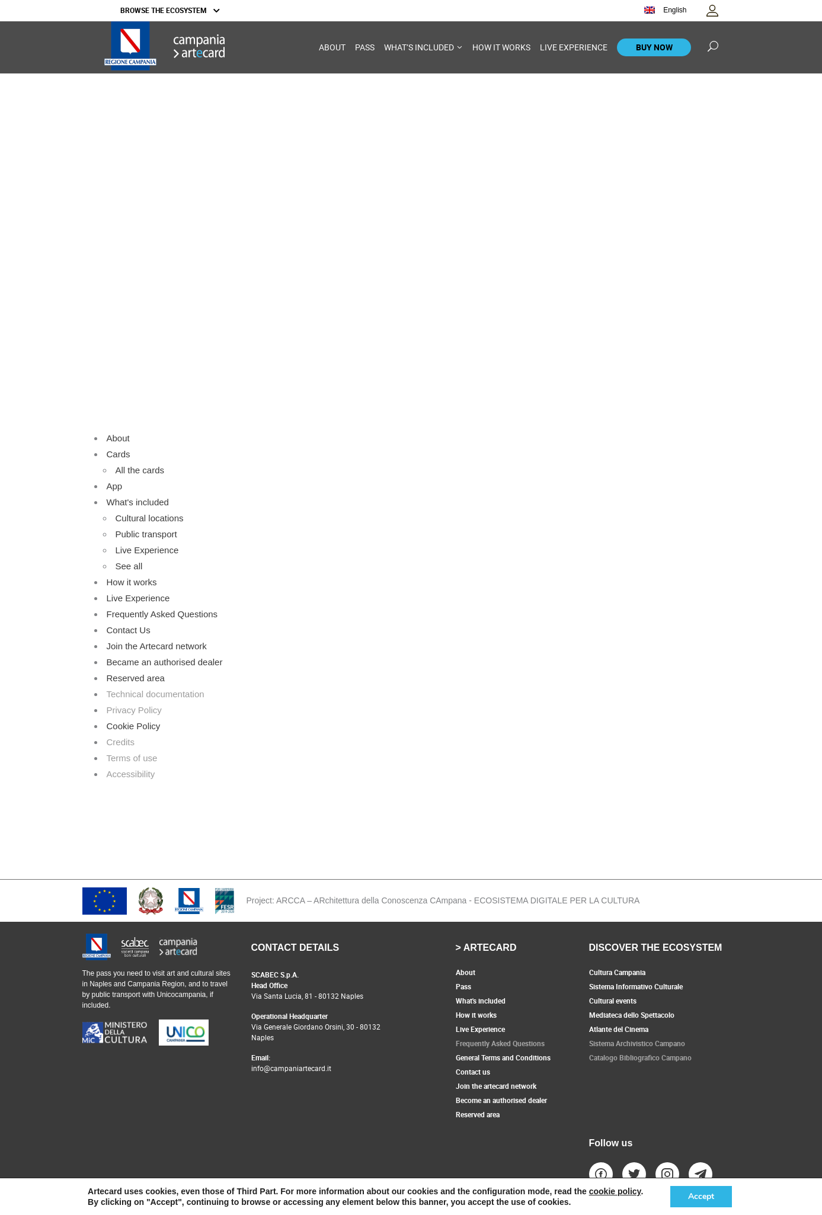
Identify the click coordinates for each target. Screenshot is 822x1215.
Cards (118, 454)
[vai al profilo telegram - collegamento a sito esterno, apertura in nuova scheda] (700, 1174)
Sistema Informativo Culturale (636, 986)
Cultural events (613, 1000)
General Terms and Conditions (503, 1057)
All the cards (140, 470)
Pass (463, 986)
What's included (138, 502)
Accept (701, 1196)
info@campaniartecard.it (291, 1068)
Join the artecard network (496, 1086)
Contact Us (129, 630)
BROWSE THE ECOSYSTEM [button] (170, 10)
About (118, 438)
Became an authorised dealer (165, 662)
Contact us (473, 1071)
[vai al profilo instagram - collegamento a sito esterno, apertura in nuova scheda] (667, 1174)
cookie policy (615, 1191)
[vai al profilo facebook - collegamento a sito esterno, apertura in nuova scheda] (601, 1174)
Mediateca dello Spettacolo (631, 1015)
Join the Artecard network (157, 646)
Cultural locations (150, 518)
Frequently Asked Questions (162, 614)
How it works (132, 582)
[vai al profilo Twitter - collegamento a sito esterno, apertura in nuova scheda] (634, 1174)
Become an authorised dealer (501, 1100)
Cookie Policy (134, 726)
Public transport (146, 534)
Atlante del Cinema (618, 1029)
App (115, 486)
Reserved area (136, 678)
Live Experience (147, 550)
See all (129, 566)
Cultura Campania (617, 972)
